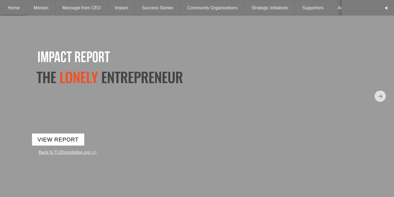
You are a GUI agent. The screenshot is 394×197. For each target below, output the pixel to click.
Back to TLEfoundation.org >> (68, 152)
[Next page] (380, 96)
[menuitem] (14, 8)
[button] (386, 8)
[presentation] (197, 98)
